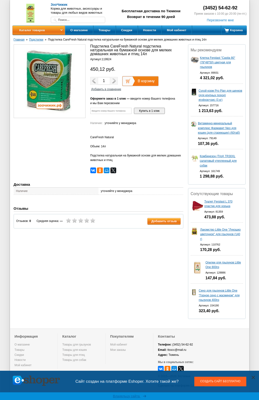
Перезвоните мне (220, 20)
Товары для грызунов (76, 344)
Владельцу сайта (129, 396)
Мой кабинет (176, 30)
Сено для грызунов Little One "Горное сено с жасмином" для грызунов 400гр (219, 295)
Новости (149, 30)
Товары (104, 30)
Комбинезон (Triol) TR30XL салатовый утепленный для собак (218, 161)
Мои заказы (118, 350)
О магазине (79, 30)
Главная (19, 39)
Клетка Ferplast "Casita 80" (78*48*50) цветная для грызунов (217, 62)
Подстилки (36, 39)
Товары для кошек (74, 350)
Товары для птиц (73, 355)
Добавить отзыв (164, 221)
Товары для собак (74, 360)
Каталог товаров (32, 30)
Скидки (126, 30)
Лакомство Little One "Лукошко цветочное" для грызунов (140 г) (220, 234)
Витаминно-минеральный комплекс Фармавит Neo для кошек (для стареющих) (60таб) (219, 128)
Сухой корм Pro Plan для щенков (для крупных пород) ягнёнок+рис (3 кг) (220, 95)
